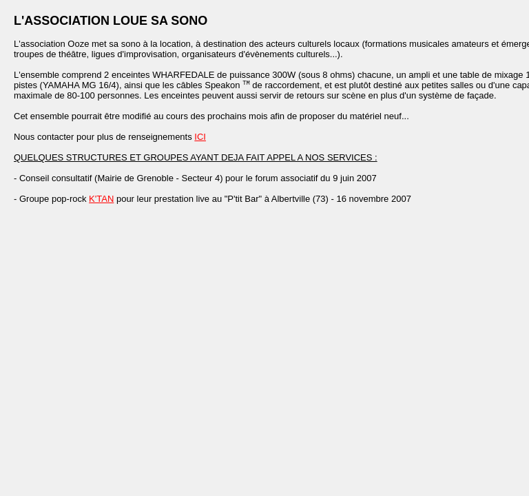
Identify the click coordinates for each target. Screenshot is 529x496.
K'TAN (101, 200)
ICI (200, 138)
